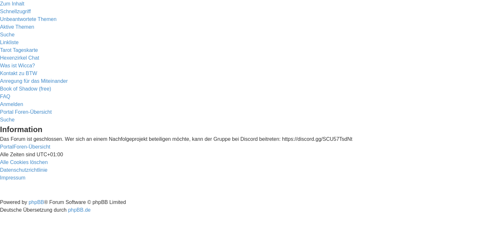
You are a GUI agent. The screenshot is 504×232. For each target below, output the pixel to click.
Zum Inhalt (12, 3)
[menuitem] (28, 19)
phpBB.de (79, 210)
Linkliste (9, 42)
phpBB (36, 202)
